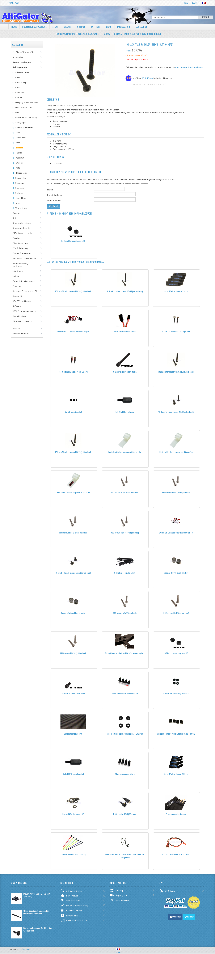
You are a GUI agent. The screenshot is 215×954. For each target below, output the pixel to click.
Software (17, 306)
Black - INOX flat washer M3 (73, 814)
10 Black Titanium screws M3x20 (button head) (73, 291)
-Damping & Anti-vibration (26, 102)
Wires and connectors (22, 321)
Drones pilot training (22, 223)
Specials (16, 328)
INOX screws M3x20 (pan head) (124, 613)
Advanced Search (71, 890)
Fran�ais (118, 951)
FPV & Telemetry (20, 248)
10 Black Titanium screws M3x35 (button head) (124, 291)
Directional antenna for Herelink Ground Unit (37, 929)
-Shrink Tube (20, 178)
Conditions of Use (71, 910)
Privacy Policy (69, 915)
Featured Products (21, 333)
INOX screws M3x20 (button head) (73, 653)
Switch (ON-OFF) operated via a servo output (176, 532)
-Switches (18, 193)
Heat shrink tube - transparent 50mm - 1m (176, 452)
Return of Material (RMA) (74, 905)
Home (186, 2)
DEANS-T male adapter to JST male (175, 854)
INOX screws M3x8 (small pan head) (124, 492)
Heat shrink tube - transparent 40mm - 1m (73, 492)
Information (123, 26)
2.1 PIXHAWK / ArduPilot (24, 52)
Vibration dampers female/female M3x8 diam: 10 (176, 733)
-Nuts (17, 167)
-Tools (17, 203)
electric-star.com (120, 900)
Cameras (16, 213)
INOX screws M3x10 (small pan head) (73, 532)
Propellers (17, 286)
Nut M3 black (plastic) (73, 411)
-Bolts (17, 77)
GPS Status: (168, 891)
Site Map (116, 890)
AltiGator (26, 949)
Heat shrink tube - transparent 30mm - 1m (124, 452)
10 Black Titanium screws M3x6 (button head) (73, 572)
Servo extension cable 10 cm (124, 331)
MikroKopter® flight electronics (21, 264)
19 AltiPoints (147, 78)
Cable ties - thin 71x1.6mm (124, 572)
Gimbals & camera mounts (24, 258)
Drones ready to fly (21, 228)
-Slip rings (19, 183)
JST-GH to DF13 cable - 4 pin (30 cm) (73, 371)
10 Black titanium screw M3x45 (125, 371)
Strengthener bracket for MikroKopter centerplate (124, 653)
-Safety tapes (20, 122)
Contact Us (141, 26)
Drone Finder (14, 2)
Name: (50, 189)
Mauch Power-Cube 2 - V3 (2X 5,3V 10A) (36, 895)
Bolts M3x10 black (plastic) (73, 773)
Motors (16, 276)
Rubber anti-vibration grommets (176, 693)
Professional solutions (34, 26)
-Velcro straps (20, 208)
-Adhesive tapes (21, 72)
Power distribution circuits (24, 281)
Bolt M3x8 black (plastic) (124, 411)
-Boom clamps (20, 82)
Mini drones (18, 271)
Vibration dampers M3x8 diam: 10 (125, 693)
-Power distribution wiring (25, 117)
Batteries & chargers (22, 62)
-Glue (17, 112)
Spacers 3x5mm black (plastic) (73, 613)
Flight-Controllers (20, 243)
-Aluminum (19, 157)
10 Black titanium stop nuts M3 (73, 240)
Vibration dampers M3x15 (125, 773)
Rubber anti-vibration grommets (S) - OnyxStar (124, 733)
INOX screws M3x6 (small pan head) (176, 492)
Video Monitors (19, 316)
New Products (70, 895)
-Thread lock (20, 173)
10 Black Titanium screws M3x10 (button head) (176, 371)
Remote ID (17, 296)
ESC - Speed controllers (23, 233)
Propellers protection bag (176, 814)
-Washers (18, 162)
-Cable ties (19, 92)
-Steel (17, 142)
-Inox (17, 132)
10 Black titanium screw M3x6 (73, 693)
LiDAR (108, 26)
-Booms (17, 87)
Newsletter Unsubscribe (74, 920)
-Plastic (18, 152)
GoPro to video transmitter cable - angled (73, 331)
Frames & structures (22, 253)
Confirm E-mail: (54, 200)
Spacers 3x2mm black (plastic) (176, 572)
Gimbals (81, 26)
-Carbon (18, 97)
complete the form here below (189, 67)
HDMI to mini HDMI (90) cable (124, 814)
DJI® (14, 218)
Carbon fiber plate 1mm (73, 733)
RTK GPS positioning (22, 301)
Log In (194, 2)
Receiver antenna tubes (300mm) (73, 854)
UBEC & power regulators (24, 311)
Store (55, 26)
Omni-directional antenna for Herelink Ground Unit (36, 912)
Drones (67, 26)
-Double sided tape (23, 107)
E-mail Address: (54, 195)
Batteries (95, 26)
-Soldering (19, 188)
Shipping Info (118, 895)
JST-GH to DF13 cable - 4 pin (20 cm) (176, 331)
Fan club (16, 238)
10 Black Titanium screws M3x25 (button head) (73, 452)
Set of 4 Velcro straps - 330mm (176, 291)
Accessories (18, 57)
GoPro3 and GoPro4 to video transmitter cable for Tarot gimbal (124, 856)
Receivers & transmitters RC (25, 291)
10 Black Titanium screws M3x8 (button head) (176, 411)
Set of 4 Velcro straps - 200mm (176, 773)
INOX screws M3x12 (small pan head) (125, 532)
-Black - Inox (20, 137)
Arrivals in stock (70, 900)
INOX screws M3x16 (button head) (176, 613)
